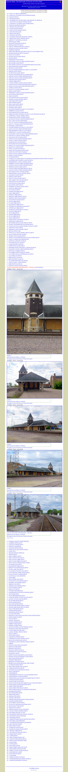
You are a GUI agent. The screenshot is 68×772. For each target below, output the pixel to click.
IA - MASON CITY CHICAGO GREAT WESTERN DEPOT (20, 145)
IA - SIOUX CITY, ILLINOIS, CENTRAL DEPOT (18, 89)
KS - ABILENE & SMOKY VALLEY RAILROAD (18, 709)
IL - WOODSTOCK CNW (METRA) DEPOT (17, 580)
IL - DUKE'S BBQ (11, 577)
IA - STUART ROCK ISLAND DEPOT (15, 73)
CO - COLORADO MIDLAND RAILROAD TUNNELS (19, 36)
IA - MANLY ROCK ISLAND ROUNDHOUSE (17, 150)
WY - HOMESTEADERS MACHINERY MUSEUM (19, 758)
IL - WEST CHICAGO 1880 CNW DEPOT (17, 561)
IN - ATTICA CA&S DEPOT (13, 671)
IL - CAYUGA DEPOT (12, 618)
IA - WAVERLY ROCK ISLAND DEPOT (16, 236)
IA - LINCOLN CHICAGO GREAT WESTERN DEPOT (19, 170)
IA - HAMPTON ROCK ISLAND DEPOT (16, 142)
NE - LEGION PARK (12, 742)
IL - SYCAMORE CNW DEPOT (14, 564)
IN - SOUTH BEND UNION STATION (16, 702)
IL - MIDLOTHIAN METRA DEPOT (15, 658)
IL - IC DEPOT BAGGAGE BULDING (16, 630)
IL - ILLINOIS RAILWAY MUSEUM (15, 244)
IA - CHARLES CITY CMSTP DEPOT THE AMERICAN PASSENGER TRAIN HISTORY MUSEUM (30, 158)
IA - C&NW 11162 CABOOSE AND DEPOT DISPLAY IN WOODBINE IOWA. (25, 51)
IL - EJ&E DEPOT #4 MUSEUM (14, 264)
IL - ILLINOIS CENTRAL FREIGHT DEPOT (17, 632)
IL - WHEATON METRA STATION (15, 548)
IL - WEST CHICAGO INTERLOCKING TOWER (18, 562)
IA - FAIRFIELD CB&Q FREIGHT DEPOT (17, 196)
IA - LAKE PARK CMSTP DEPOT (15, 101)
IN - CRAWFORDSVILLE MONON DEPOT (17, 676)
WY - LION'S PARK (11, 755)
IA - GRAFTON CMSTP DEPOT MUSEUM (17, 152)
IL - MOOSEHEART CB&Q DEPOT (15, 566)
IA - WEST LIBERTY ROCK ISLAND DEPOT (17, 180)
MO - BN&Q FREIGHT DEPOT (14, 734)
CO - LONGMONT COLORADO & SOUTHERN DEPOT (20, 23)
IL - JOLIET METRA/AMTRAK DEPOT (16, 595)
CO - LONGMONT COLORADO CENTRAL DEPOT (19, 22)
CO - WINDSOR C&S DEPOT (14, 35)
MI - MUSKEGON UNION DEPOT (15, 727)
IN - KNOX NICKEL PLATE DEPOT (15, 706)
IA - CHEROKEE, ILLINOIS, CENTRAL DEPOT (18, 115)
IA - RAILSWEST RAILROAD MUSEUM (16, 43)
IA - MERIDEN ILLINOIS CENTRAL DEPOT (17, 229)
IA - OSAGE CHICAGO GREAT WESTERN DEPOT (19, 153)
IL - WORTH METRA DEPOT (14, 602)
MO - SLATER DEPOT (12, 735)
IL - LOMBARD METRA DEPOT (14, 543)
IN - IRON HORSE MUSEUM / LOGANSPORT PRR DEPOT (21, 689)
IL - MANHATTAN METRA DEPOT (15, 612)
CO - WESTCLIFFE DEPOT (13, 33)
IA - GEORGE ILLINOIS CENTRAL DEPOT (17, 99)
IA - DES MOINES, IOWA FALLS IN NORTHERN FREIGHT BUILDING (24, 64)
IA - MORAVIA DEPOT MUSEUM (15, 45)
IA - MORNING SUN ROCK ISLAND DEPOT (17, 186)
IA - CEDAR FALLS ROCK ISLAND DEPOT (17, 48)
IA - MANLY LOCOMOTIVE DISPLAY (16, 148)
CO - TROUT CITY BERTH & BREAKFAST (17, 13)
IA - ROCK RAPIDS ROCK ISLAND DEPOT (17, 97)
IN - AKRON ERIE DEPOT (13, 694)
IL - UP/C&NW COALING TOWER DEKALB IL (18, 541)
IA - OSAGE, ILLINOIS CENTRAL (15, 155)
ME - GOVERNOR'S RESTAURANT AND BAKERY (19, 722)
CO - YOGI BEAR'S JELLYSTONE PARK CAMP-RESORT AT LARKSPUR (24, 20)
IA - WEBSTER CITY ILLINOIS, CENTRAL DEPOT (19, 132)
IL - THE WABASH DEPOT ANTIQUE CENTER (18, 252)
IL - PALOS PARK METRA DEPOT (15, 600)
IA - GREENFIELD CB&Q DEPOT (15, 221)
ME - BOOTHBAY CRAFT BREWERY (16, 721)
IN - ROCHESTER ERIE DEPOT (14, 692)
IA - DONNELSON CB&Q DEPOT (15, 191)
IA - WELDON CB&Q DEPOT (14, 211)
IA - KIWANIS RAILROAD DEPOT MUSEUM (18, 53)
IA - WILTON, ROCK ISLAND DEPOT (16, 183)
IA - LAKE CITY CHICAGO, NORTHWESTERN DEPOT (20, 124)
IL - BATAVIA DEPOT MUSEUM (14, 257)
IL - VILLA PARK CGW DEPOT (14, 255)
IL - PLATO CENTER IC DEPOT (14, 587)
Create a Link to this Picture (15, 359)
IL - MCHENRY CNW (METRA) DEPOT (16, 582)
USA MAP (37, 3)
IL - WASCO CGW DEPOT (13, 589)
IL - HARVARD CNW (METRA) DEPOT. (16, 585)
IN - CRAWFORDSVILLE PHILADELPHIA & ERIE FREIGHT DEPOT (23, 678)
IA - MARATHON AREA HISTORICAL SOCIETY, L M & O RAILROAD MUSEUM (26, 114)
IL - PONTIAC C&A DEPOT (13, 620)
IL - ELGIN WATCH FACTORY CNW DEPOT (17, 571)
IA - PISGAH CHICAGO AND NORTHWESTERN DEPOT (20, 86)
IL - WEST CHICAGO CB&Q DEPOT (15, 559)
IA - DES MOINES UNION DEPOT (15, 63)
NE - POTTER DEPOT (12, 744)
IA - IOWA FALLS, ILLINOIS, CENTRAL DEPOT (18, 135)
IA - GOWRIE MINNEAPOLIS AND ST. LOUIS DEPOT (20, 127)
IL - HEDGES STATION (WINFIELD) (15, 553)
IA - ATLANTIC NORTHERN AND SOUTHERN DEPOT (20, 74)
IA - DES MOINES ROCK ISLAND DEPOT (17, 66)
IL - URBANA (10, 643)
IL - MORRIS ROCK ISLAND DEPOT (16, 245)
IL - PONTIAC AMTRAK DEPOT (14, 622)
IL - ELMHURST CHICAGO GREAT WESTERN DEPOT (20, 249)
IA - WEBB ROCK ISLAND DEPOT (15, 110)
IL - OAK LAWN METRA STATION (15, 604)
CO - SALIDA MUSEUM (12, 17)
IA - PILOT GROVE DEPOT (13, 190)
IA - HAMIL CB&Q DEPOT (13, 193)
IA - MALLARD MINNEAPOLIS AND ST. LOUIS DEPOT (20, 109)
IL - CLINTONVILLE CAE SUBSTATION (16, 576)
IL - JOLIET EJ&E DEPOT (13, 594)
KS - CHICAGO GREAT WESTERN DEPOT (17, 711)
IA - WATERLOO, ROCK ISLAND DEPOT (17, 166)
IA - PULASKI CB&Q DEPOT (14, 203)
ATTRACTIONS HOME (28, 3)
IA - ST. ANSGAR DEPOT (13, 157)
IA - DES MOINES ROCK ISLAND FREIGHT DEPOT (19, 222)
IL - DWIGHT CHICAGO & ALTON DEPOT (17, 265)
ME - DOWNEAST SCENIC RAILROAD (16, 716)
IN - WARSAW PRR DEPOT (13, 696)
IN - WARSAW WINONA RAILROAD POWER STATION (20, 699)
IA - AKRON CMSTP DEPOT (14, 91)
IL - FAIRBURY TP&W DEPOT (14, 623)
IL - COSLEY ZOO (11, 551)
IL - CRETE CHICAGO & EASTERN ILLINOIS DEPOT (19, 655)
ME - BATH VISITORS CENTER (14, 724)
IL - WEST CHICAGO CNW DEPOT (15, 557)
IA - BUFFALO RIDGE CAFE (14, 231)
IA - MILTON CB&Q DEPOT (13, 201)
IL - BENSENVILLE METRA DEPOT (15, 661)
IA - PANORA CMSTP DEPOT (14, 71)
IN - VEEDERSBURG (12, 673)
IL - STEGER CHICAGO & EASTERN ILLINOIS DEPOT (20, 656)
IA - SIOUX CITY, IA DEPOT (13, 54)
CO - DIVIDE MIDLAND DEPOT (15, 28)
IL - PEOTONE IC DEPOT (13, 653)
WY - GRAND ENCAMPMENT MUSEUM (17, 760)
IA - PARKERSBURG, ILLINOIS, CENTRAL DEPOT (19, 162)
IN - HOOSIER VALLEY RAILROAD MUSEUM (18, 669)
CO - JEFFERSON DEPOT (13, 18)
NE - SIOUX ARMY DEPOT (13, 745)
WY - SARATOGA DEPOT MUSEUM (16, 757)
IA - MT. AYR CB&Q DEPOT (13, 216)
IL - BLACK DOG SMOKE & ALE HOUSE (17, 640)
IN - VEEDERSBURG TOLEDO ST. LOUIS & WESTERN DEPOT (22, 674)
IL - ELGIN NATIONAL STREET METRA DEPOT (18, 572)
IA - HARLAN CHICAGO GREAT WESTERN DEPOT (19, 76)
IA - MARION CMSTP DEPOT (14, 176)
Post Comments (28, 359)
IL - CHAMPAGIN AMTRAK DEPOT (15, 637)
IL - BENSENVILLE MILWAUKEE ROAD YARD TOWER (20, 663)
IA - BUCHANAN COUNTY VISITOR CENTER (18, 171)
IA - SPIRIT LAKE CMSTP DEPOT (15, 104)
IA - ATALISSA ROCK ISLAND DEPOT (16, 181)
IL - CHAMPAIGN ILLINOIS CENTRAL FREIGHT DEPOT (20, 641)
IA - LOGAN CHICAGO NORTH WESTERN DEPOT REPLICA (22, 84)
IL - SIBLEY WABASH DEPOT (14, 556)
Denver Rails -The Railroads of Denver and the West (24, 1)
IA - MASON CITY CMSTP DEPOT (15, 147)
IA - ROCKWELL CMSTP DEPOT (15, 125)
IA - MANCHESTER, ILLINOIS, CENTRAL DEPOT (19, 173)
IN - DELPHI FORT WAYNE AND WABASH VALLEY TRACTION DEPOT (24, 683)
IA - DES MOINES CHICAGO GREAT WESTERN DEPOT (20, 61)
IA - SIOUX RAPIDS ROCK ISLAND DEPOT (17, 112)
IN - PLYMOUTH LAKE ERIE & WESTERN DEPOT (19, 704)
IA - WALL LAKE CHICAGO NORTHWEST (17, 120)
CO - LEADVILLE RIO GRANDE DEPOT (16, 30)
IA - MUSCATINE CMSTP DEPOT (15, 185)
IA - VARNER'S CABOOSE (13, 50)
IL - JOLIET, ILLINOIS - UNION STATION (16, 262)
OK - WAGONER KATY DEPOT (14, 752)
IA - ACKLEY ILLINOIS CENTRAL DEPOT (17, 140)
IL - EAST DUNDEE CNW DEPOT (15, 579)
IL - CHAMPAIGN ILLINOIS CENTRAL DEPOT (18, 638)
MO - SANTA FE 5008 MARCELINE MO (16, 739)
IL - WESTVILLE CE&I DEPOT (14, 646)
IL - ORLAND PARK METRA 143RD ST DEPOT (18, 605)
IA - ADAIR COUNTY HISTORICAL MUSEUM (18, 219)
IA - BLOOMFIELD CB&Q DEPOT (15, 204)
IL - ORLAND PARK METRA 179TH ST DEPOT (18, 607)
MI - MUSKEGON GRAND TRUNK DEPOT (17, 729)
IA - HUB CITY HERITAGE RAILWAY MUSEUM (18, 46)
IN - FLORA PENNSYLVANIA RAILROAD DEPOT (19, 684)
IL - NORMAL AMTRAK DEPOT (14, 625)
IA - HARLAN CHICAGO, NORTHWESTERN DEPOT (19, 78)
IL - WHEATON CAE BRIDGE (14, 546)
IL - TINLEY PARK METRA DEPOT (15, 609)
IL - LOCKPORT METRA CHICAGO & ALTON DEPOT (20, 597)
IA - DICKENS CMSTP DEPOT (14, 107)
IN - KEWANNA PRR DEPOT (14, 691)
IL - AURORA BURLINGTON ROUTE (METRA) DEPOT (20, 592)
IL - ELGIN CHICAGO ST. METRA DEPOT (17, 574)
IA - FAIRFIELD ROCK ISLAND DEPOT (16, 198)
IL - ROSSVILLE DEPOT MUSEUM (15, 650)
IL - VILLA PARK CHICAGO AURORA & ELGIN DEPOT (20, 254)
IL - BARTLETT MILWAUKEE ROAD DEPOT (17, 567)
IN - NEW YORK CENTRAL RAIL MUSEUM (17, 666)
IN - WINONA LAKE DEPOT (14, 697)
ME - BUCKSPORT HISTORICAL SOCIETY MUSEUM (20, 714)
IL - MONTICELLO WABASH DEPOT (16, 250)
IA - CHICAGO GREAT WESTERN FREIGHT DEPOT (19, 168)
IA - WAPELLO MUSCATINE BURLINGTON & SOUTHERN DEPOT (23, 237)
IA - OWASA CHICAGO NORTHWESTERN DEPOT (19, 138)
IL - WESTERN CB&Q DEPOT (14, 660)
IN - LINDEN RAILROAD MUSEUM (15, 668)
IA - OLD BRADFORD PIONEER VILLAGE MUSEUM (20, 160)
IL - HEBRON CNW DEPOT (13, 584)
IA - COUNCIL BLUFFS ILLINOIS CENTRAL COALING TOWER (22, 226)
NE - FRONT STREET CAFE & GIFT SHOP (17, 747)
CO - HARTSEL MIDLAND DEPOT (15, 26)
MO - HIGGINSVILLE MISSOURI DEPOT (17, 732)
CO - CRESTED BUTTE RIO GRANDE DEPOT (18, 38)
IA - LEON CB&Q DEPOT (13, 213)
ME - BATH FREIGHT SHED (13, 725)
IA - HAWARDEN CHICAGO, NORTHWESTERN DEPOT (20, 92)
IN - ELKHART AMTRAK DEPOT (14, 701)
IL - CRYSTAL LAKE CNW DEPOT (15, 569)
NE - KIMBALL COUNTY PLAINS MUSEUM (17, 750)
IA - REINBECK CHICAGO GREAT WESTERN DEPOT (20, 163)
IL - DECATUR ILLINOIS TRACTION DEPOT (17, 628)
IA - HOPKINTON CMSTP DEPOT (15, 175)
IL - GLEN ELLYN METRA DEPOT (15, 544)
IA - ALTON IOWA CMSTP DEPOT (15, 94)
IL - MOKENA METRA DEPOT (14, 610)
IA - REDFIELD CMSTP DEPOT (14, 68)
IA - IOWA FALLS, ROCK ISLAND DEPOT (17, 137)
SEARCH (42, 3)
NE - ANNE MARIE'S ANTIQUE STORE (16, 748)
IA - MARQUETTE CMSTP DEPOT (15, 59)
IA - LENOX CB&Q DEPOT (13, 218)
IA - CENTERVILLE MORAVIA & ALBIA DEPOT (18, 206)
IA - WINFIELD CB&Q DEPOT (14, 188)
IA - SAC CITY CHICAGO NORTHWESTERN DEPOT (19, 122)
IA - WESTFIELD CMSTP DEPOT (15, 227)
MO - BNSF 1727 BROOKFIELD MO (15, 737)
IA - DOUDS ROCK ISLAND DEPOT (16, 199)
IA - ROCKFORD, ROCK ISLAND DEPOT (17, 143)
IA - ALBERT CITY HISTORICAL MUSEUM (17, 40)
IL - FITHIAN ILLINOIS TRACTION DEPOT (17, 645)
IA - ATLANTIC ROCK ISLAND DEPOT (16, 56)
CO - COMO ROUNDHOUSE (14, 31)
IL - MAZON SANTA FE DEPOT (14, 617)
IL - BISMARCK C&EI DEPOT (14, 648)
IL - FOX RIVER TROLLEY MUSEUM (16, 242)
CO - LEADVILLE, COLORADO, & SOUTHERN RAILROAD (21, 15)
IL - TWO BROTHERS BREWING (15, 590)
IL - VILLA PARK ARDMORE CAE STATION (17, 260)
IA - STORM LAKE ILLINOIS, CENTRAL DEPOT (18, 117)
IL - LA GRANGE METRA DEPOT (15, 664)
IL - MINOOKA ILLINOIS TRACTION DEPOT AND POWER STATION (23, 615)
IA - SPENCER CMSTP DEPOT (14, 106)
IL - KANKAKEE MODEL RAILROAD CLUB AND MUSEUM (21, 247)
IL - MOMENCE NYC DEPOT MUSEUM (16, 651)
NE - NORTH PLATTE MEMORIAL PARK (17, 740)
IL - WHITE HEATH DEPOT (13, 635)
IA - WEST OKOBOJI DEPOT (14, 102)
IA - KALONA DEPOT (12, 58)
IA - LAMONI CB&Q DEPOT (13, 214)
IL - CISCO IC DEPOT (12, 633)
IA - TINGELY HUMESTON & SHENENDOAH (18, 239)
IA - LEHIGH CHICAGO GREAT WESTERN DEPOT (19, 129)
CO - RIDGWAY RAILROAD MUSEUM (16, 25)
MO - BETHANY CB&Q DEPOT (14, 730)
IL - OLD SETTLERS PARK (13, 613)
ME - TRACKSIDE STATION (13, 717)
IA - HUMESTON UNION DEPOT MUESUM (17, 209)
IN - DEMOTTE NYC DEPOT (14, 707)
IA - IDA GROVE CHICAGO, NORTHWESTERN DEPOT (20, 119)
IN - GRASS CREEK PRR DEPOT (15, 686)
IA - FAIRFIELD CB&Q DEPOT (14, 194)
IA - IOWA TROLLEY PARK (13, 41)
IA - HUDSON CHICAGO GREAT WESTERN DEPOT (19, 165)
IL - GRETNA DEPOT (12, 554)
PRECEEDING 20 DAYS (34, 7)
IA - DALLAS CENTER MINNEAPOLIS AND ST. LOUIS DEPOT (22, 69)
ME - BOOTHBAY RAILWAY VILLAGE (16, 712)
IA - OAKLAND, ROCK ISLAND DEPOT (16, 79)
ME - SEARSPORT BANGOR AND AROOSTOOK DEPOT (21, 719)
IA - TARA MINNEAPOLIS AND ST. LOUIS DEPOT (19, 130)
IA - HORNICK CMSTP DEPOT (14, 87)
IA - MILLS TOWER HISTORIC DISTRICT (16, 234)
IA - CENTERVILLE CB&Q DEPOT (15, 208)
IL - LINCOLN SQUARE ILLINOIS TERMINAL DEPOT (20, 627)
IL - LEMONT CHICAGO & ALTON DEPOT (17, 599)
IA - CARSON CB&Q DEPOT (14, 81)
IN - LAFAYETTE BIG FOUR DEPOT (15, 681)
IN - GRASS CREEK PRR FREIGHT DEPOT (17, 688)
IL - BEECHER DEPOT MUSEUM (15, 259)
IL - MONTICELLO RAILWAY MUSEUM (16, 241)
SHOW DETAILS (39, 267)
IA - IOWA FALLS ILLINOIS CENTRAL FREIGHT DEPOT (20, 232)
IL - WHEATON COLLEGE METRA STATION (17, 549)
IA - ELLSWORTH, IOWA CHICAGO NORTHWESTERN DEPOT (22, 134)
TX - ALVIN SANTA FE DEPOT (14, 753)
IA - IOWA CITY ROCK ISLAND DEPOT (16, 178)
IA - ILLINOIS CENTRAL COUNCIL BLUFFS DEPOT (19, 83)
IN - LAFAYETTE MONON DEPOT (15, 679)
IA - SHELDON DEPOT (12, 96)
